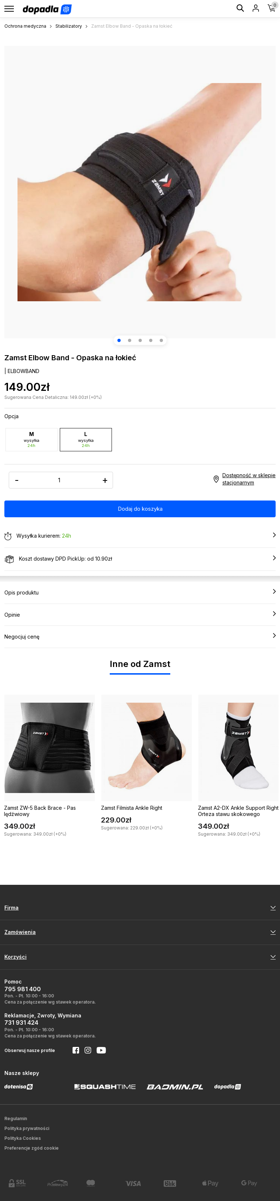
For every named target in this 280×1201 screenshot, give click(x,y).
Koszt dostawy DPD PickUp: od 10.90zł (140, 559)
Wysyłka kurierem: (140, 536)
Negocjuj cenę (140, 636)
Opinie (140, 614)
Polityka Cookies (22, 1138)
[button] (119, 340)
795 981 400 (22, 989)
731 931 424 (21, 1022)
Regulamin (15, 1118)
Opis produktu (140, 592)
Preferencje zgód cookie (31, 1148)
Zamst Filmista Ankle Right (131, 808)
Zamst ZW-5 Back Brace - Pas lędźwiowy (40, 811)
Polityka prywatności (26, 1128)
